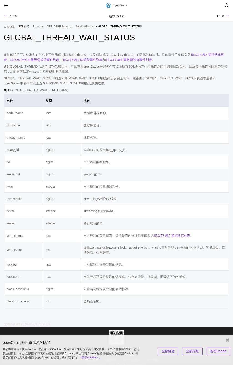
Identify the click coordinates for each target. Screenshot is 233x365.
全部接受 (168, 351)
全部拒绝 (192, 351)
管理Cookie (218, 351)
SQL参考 (23, 26)
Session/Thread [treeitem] (84, 26)
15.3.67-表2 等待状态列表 (172, 235)
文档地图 (9, 26)
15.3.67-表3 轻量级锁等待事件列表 (34, 60)
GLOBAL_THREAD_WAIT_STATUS (120, 26)
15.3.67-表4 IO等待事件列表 (83, 60)
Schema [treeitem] (38, 26)
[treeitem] (23, 26)
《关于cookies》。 (90, 357)
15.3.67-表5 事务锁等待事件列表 (129, 60)
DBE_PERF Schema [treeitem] (59, 26)
